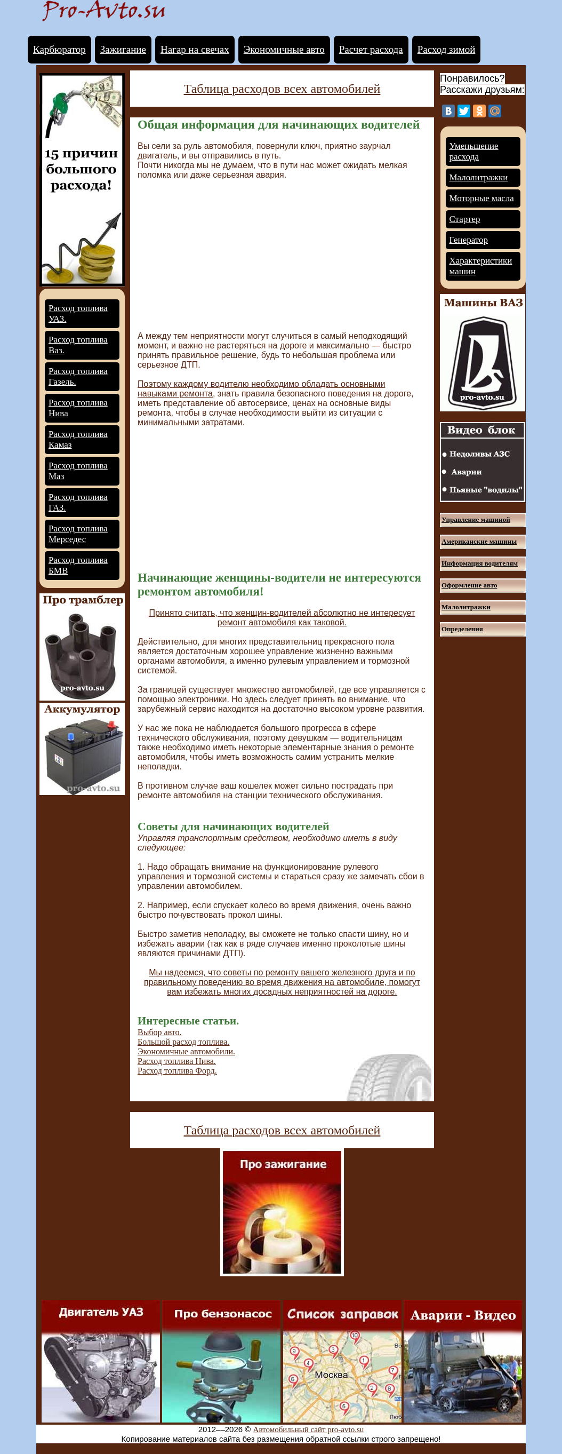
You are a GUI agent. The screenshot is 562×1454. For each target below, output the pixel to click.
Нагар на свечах (194, 49)
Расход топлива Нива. (177, 1061)
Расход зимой (447, 49)
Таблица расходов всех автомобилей (282, 89)
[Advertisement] (227, 254)
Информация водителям (479, 563)
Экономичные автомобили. (186, 1051)
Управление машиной (475, 519)
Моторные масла (481, 198)
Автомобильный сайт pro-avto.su (308, 1429)
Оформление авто (469, 585)
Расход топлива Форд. (177, 1070)
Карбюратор (59, 49)
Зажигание (123, 49)
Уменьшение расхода (474, 151)
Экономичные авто (284, 49)
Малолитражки (478, 177)
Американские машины (479, 541)
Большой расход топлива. (184, 1041)
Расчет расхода (371, 49)
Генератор (468, 240)
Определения (462, 629)
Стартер (464, 219)
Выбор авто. (160, 1032)
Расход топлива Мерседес (78, 533)
